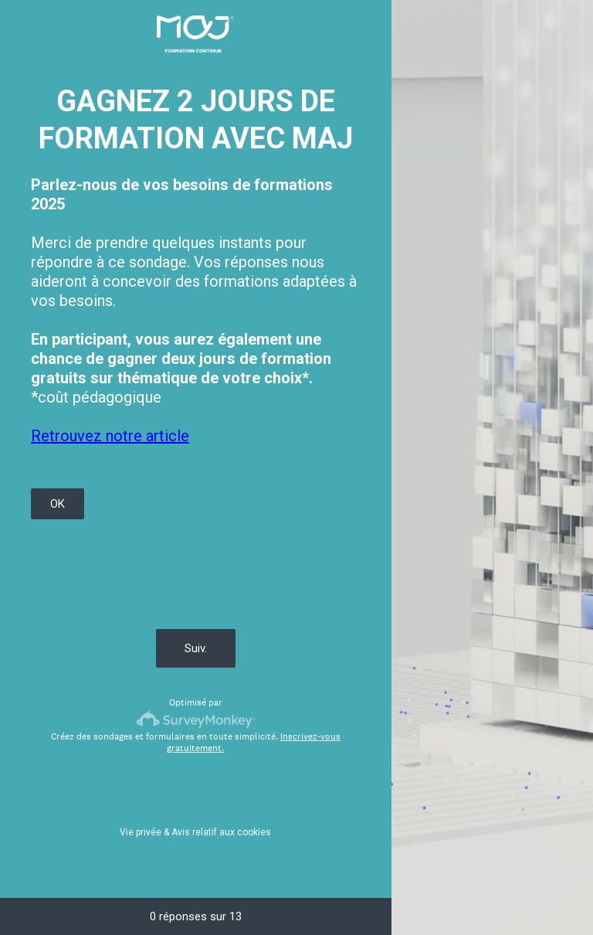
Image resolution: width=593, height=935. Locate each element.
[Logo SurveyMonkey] (196, 719)
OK (57, 504)
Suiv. (196, 648)
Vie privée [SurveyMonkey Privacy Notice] (140, 832)
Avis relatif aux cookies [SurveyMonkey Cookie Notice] (221, 832)
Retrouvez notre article (110, 436)
